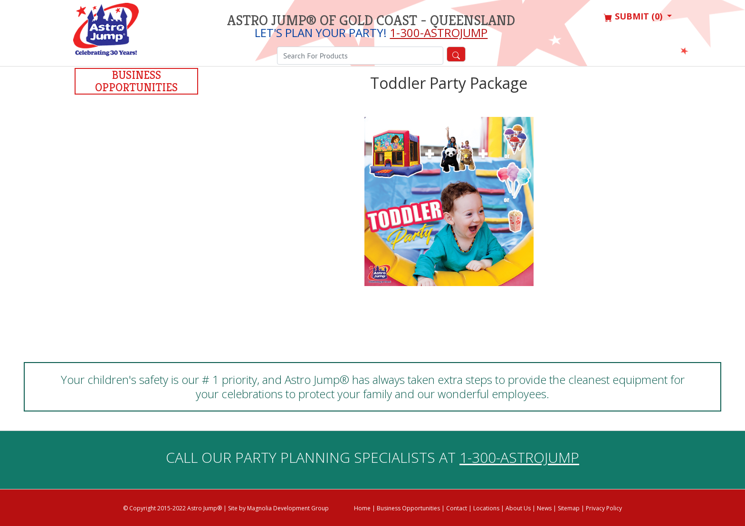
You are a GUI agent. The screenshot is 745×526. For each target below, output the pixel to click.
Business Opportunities (136, 81)
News (544, 508)
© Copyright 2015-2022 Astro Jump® (172, 508)
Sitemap (569, 508)
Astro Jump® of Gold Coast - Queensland (371, 20)
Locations (486, 508)
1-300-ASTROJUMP (438, 32)
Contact (456, 508)
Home (362, 508)
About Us (518, 508)
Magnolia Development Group (288, 508)
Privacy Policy (604, 508)
